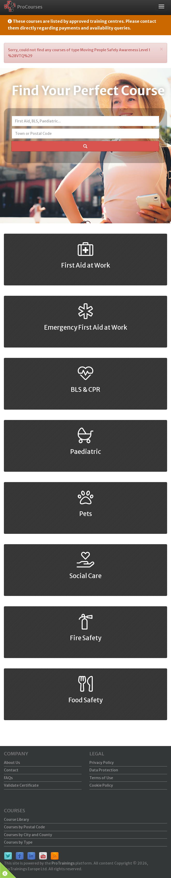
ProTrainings (63, 863)
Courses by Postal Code (24, 827)
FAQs (8, 778)
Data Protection (103, 770)
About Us (12, 762)
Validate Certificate (21, 785)
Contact (11, 770)
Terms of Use (101, 778)
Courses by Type (18, 842)
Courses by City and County (28, 834)
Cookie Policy (101, 785)
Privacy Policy (101, 762)
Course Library (16, 819)
